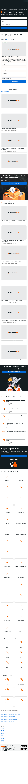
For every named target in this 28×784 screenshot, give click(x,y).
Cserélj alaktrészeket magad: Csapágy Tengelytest (9, 719)
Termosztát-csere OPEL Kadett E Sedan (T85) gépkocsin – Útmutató (15, 401)
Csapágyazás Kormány (21, 9)
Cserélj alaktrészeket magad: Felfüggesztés (8, 721)
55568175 (2, 733)
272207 (2, 731)
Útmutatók (5, 9)
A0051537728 (3, 736)
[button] (14, 49)
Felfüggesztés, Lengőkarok (13, 9)
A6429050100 (3, 728)
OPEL (27, 9)
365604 (2, 735)
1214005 (2, 730)
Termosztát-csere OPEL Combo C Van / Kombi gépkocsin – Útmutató (15, 440)
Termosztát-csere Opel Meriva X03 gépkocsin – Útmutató (15, 408)
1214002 (2, 740)
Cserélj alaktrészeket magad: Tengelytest (7, 717)
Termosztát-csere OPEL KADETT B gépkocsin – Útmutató (15, 415)
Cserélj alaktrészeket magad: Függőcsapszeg (8, 716)
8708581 (2, 738)
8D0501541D (3, 741)
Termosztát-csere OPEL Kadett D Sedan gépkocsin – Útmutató (16, 431)
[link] (8, 39)
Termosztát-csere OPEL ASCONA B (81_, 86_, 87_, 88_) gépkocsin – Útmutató (14, 424)
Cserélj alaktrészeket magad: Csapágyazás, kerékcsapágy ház (10, 714)
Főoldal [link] (2, 9)
